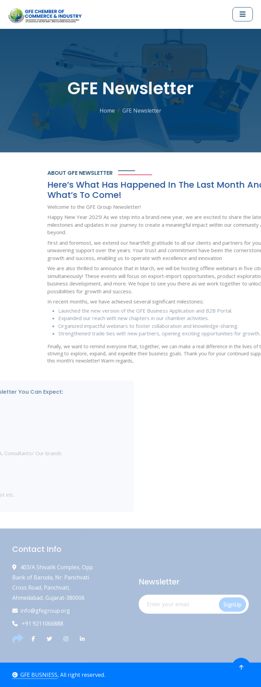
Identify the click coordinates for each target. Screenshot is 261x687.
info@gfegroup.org (41, 610)
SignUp (232, 604)
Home (107, 109)
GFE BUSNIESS (34, 675)
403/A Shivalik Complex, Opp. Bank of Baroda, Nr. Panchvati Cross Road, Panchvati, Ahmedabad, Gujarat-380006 (53, 582)
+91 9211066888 (37, 623)
